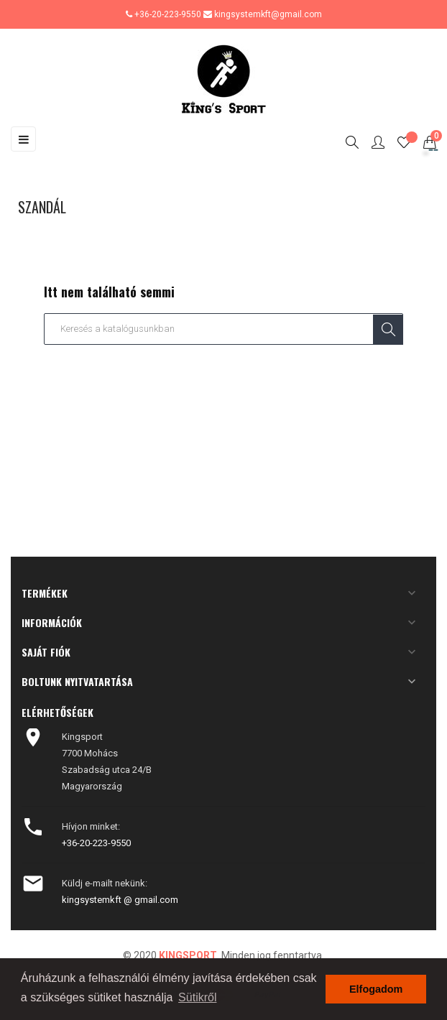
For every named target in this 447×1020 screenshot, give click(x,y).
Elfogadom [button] (375, 989)
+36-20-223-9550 (167, 14)
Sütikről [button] (197, 997)
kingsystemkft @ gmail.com (120, 899)
